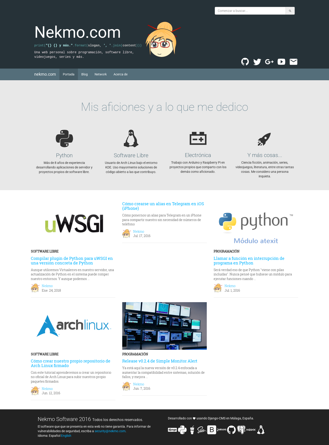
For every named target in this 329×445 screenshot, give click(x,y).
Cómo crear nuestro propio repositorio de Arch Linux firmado (70, 363)
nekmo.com (46, 74)
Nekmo (47, 286)
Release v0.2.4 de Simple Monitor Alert (159, 361)
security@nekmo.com (110, 431)
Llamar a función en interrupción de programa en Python (249, 261)
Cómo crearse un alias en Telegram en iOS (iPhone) (163, 206)
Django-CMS (217, 418)
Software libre (44, 251)
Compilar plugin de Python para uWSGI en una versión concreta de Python (72, 261)
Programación (226, 251)
